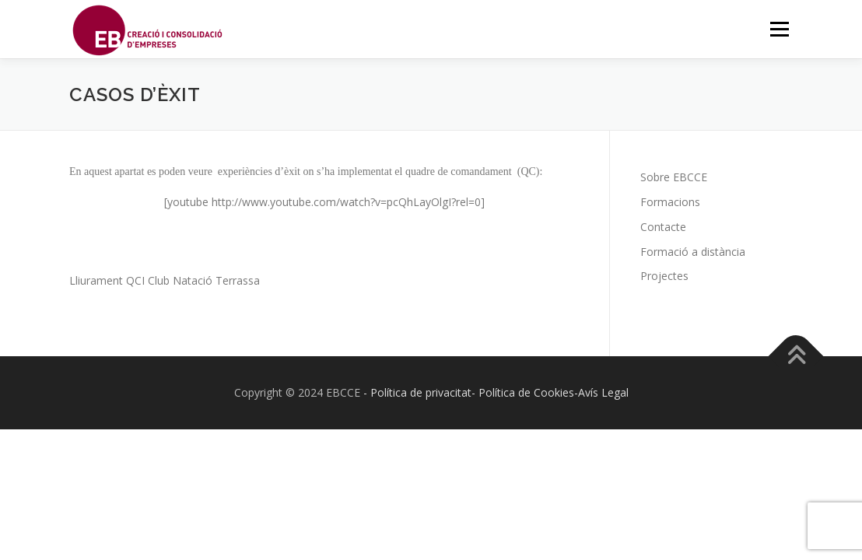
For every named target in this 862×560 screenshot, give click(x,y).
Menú (779, 29)
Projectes (664, 275)
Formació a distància (692, 251)
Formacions (670, 201)
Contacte (663, 226)
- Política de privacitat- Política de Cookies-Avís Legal (496, 392)
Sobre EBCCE (673, 177)
